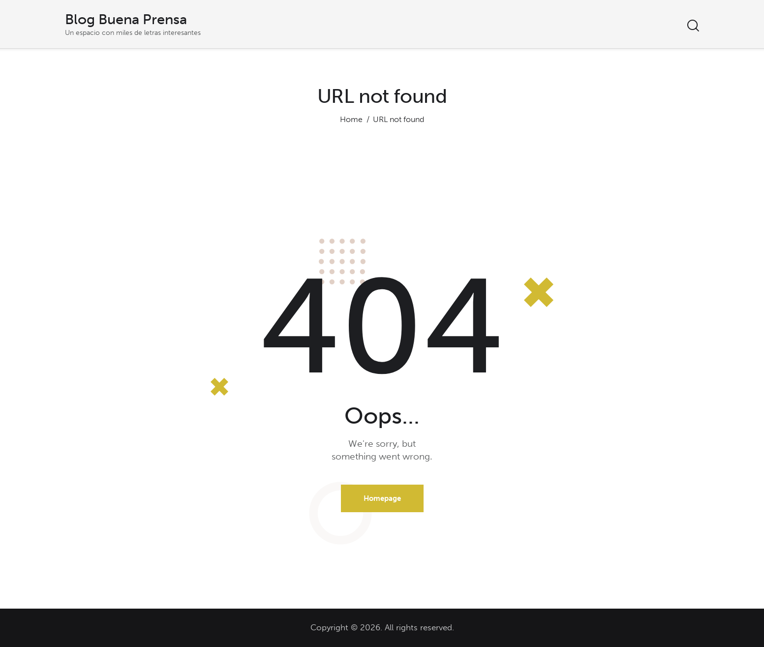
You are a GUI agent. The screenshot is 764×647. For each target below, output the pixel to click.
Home (351, 119)
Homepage (382, 498)
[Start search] (693, 25)
